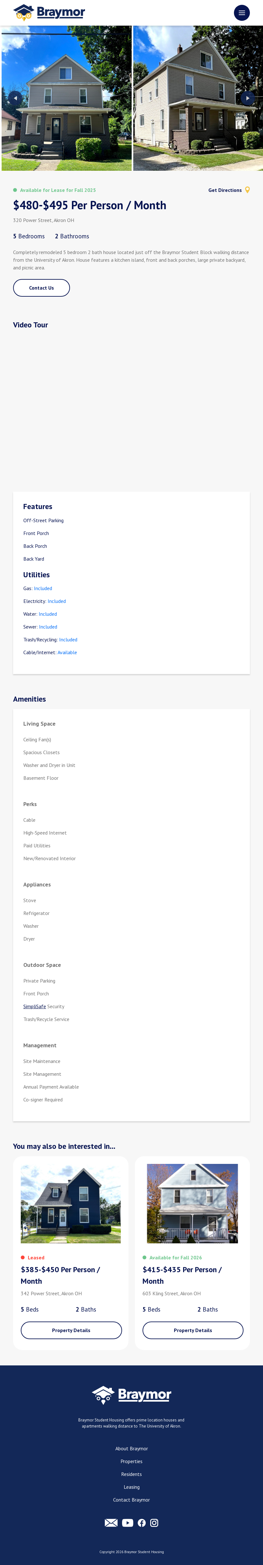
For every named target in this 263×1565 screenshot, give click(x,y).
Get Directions (229, 190)
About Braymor (131, 1448)
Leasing (132, 1487)
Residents (131, 1474)
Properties (131, 1461)
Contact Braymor (131, 1499)
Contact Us (41, 287)
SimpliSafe (34, 1006)
